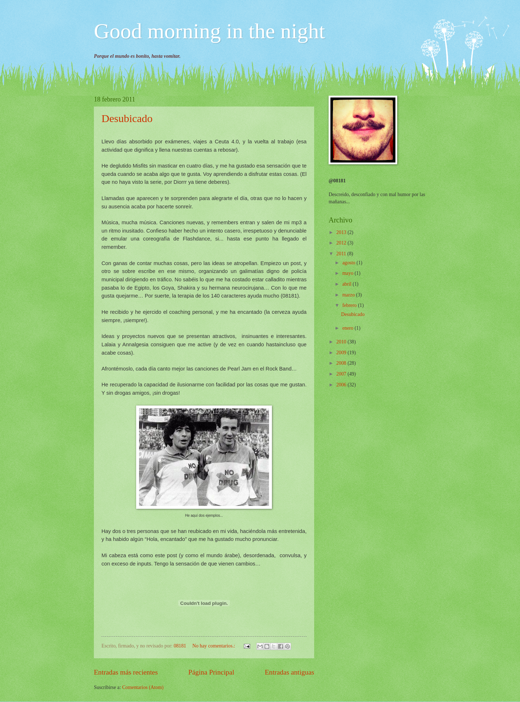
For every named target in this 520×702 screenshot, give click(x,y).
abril (347, 284)
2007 (341, 374)
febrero (350, 305)
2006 (341, 384)
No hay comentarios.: (214, 646)
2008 (341, 363)
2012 (341, 243)
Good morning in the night (209, 31)
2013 (341, 232)
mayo (348, 273)
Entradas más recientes (126, 672)
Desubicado (127, 118)
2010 (341, 341)
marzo (349, 295)
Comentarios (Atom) (143, 687)
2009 (341, 352)
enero (348, 328)
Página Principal (211, 672)
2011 (341, 253)
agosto (349, 262)
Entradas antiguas (289, 672)
